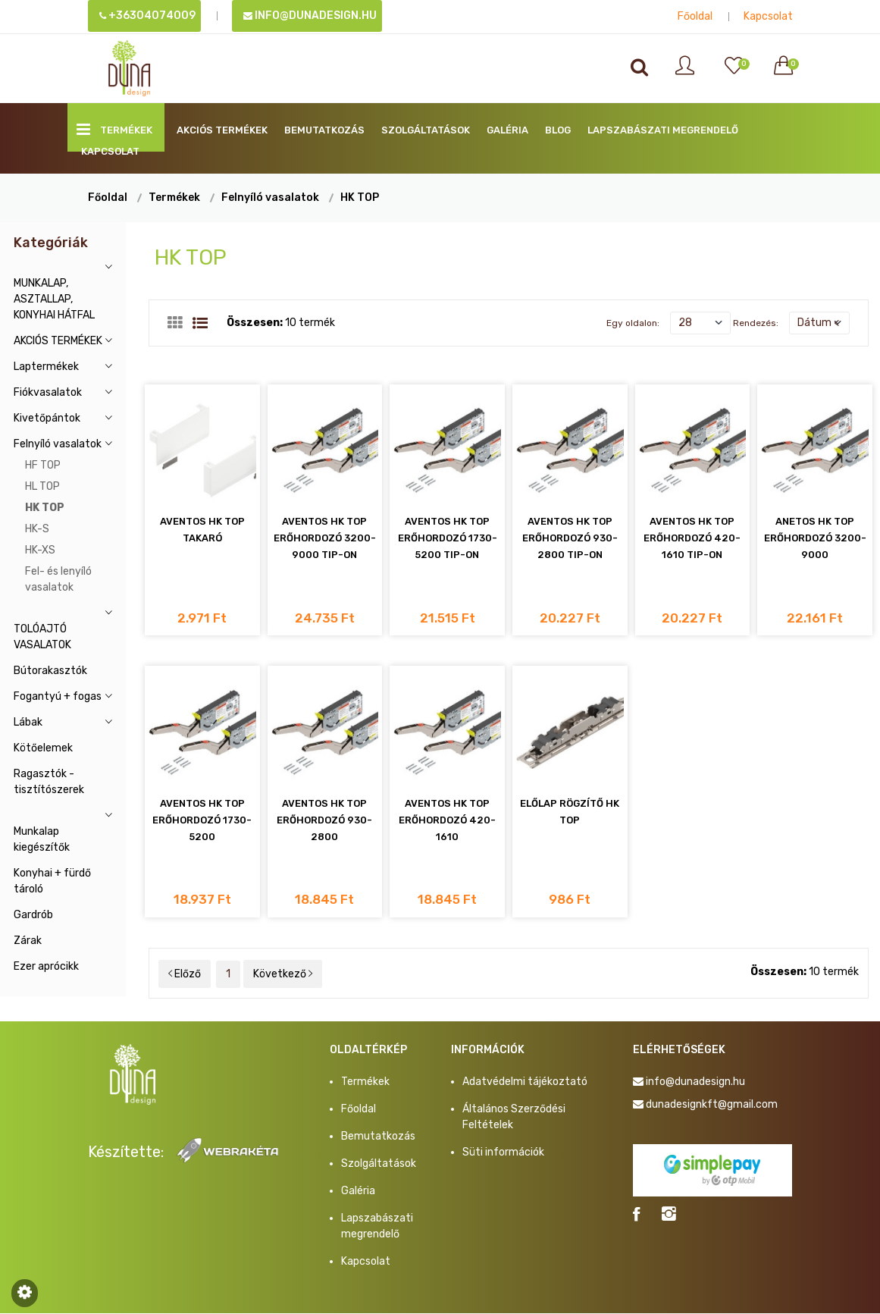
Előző (184, 974)
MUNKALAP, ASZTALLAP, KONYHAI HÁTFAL (54, 299)
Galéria (507, 130)
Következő (282, 974)
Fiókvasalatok (48, 392)
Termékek (114, 129)
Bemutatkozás (324, 130)
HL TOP (42, 486)
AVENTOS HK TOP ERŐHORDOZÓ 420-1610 (447, 820)
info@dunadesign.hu (310, 15)
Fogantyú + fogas (58, 696)
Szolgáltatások (425, 130)
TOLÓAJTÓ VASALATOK (42, 637)
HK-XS (40, 550)
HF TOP (43, 465)
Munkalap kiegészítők (42, 839)
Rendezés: (755, 323)
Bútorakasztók (50, 670)
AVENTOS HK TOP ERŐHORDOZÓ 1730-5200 (202, 820)
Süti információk (503, 1152)
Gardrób (33, 914)
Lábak (28, 722)
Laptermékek (46, 366)
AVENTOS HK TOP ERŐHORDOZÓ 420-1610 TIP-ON (692, 538)
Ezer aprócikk (46, 966)
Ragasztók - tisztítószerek (49, 781)
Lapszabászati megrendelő (662, 130)
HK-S (37, 528)
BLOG (558, 130)
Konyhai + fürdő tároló (52, 881)
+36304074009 (147, 15)
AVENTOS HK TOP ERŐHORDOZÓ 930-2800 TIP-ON (570, 538)
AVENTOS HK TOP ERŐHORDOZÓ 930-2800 (324, 820)
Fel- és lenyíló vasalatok (58, 579)
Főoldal (695, 16)
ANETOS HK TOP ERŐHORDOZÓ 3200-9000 (815, 538)
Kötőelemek (43, 748)
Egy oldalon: (632, 323)
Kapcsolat (768, 16)
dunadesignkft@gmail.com (712, 1105)
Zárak (28, 940)
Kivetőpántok (47, 418)
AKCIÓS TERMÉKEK (222, 130)
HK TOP (359, 197)
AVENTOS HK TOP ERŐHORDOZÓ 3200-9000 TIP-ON (325, 538)
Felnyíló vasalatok (270, 197)
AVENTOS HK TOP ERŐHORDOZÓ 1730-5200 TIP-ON (447, 538)
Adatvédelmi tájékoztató (524, 1082)
